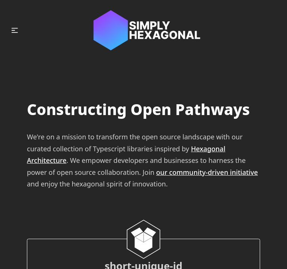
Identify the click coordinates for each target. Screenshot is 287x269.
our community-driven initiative (207, 172)
